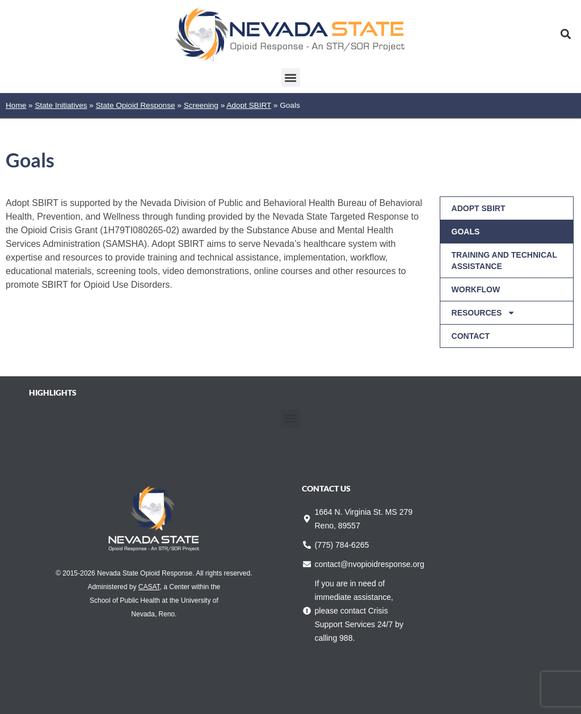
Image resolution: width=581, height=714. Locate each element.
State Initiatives (61, 105)
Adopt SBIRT (248, 105)
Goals (466, 231)
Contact (471, 336)
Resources (484, 312)
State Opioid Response (135, 105)
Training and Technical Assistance (504, 260)
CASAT (149, 587)
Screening (201, 105)
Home (16, 105)
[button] (566, 34)
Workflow (476, 289)
